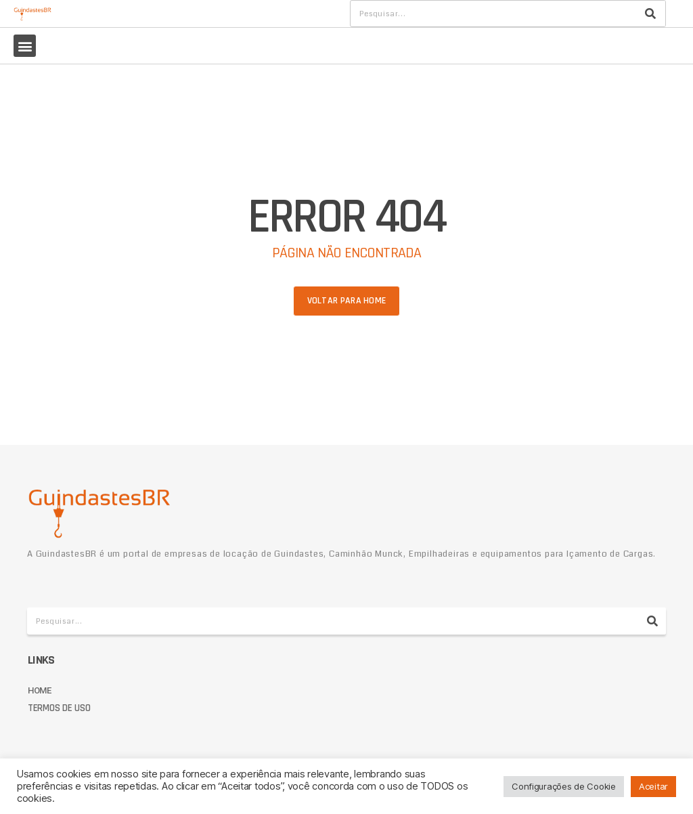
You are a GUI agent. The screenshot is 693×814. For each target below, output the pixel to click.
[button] (25, 46)
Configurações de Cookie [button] (564, 786)
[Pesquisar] (650, 13)
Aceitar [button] (653, 786)
